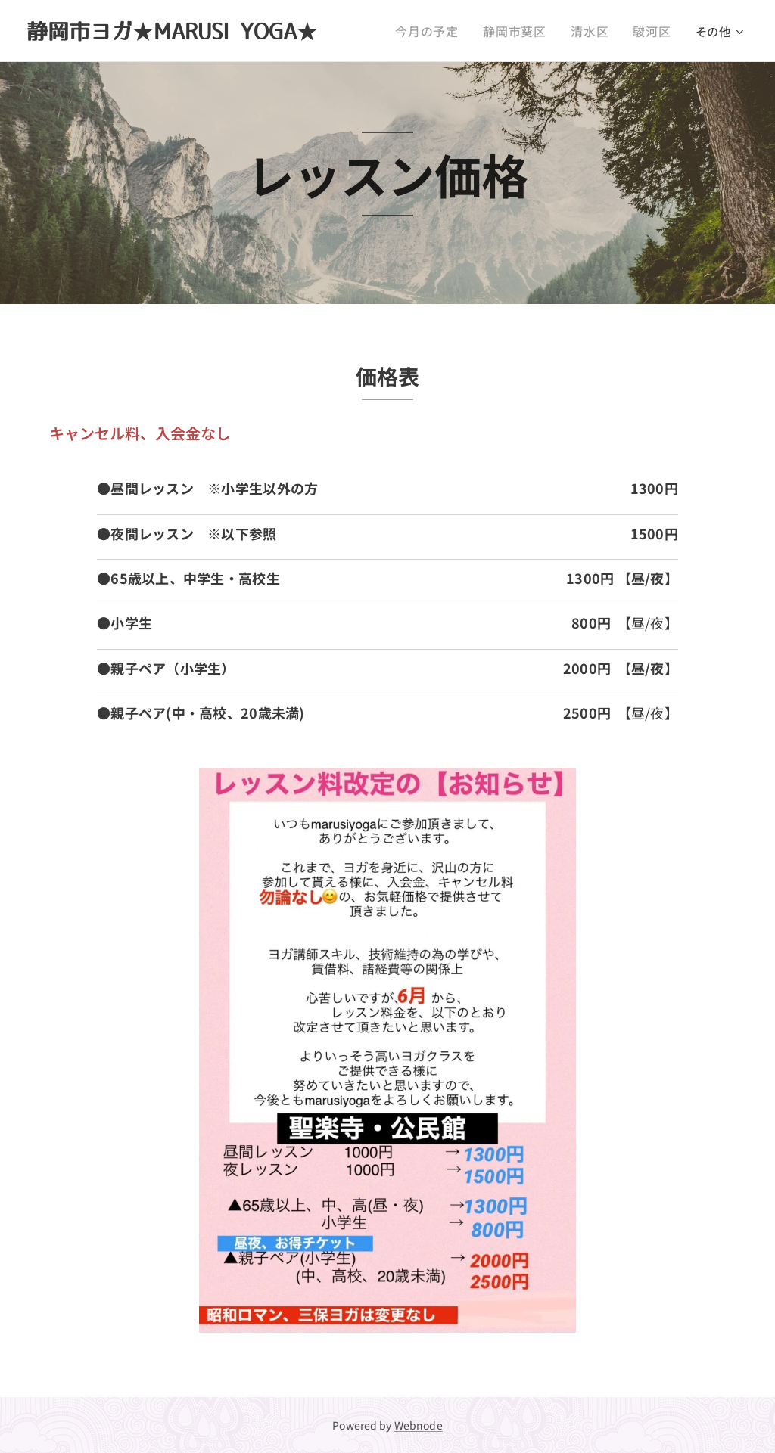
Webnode (418, 1425)
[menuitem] (442, 31)
